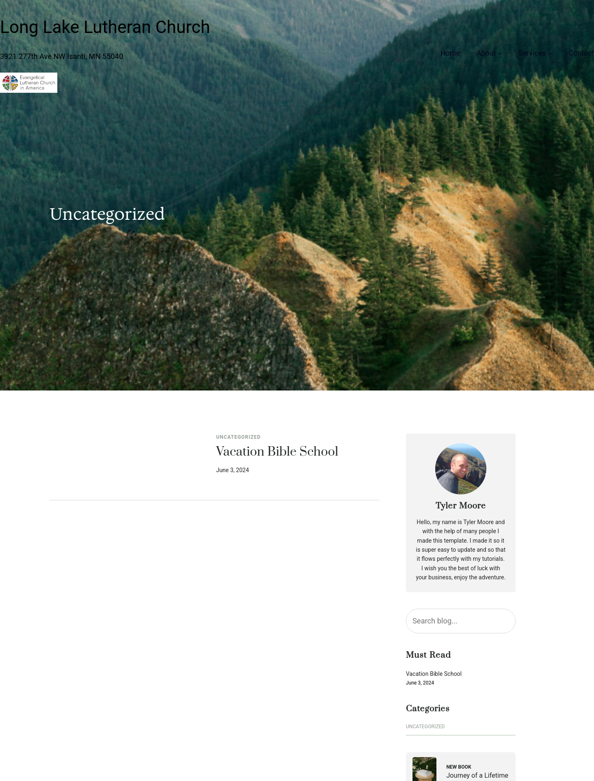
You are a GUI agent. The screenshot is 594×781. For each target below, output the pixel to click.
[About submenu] (499, 53)
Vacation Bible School (277, 452)
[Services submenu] (550, 53)
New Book (458, 767)
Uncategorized (238, 437)
